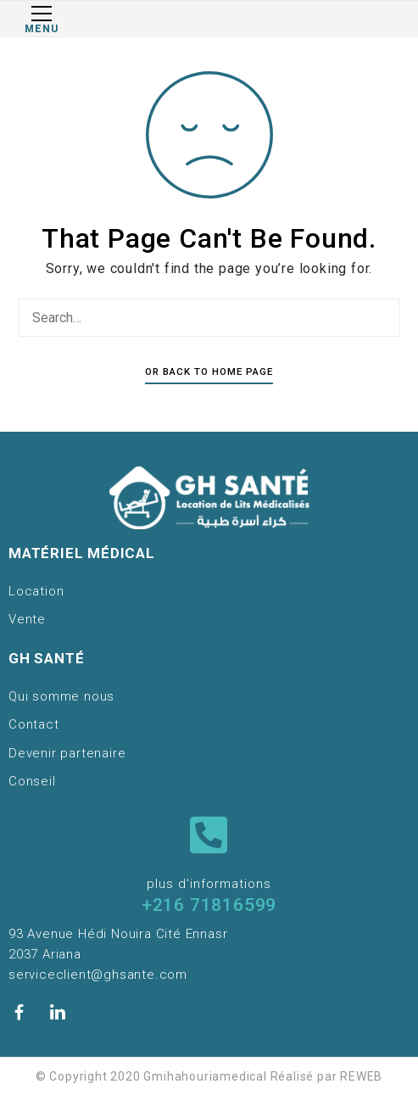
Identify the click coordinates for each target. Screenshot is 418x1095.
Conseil (32, 781)
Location (36, 591)
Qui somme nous (61, 696)
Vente (27, 619)
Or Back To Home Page (209, 371)
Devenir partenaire (66, 753)
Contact (33, 724)
